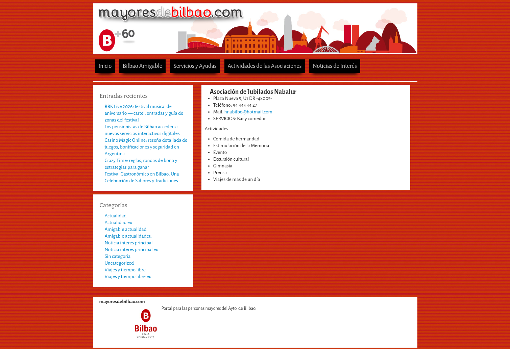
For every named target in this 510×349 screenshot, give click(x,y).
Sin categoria (118, 256)
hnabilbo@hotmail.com (248, 111)
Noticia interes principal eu (132, 249)
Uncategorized (119, 263)
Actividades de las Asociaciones (265, 66)
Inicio (105, 66)
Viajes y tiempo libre (125, 269)
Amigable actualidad (126, 229)
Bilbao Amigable (142, 66)
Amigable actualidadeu (128, 236)
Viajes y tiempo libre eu (128, 276)
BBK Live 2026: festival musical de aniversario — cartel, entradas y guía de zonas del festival (144, 113)
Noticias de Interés (335, 66)
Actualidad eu (118, 222)
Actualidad (116, 215)
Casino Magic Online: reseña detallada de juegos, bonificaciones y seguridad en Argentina (146, 147)
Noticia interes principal (129, 242)
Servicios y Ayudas (194, 66)
